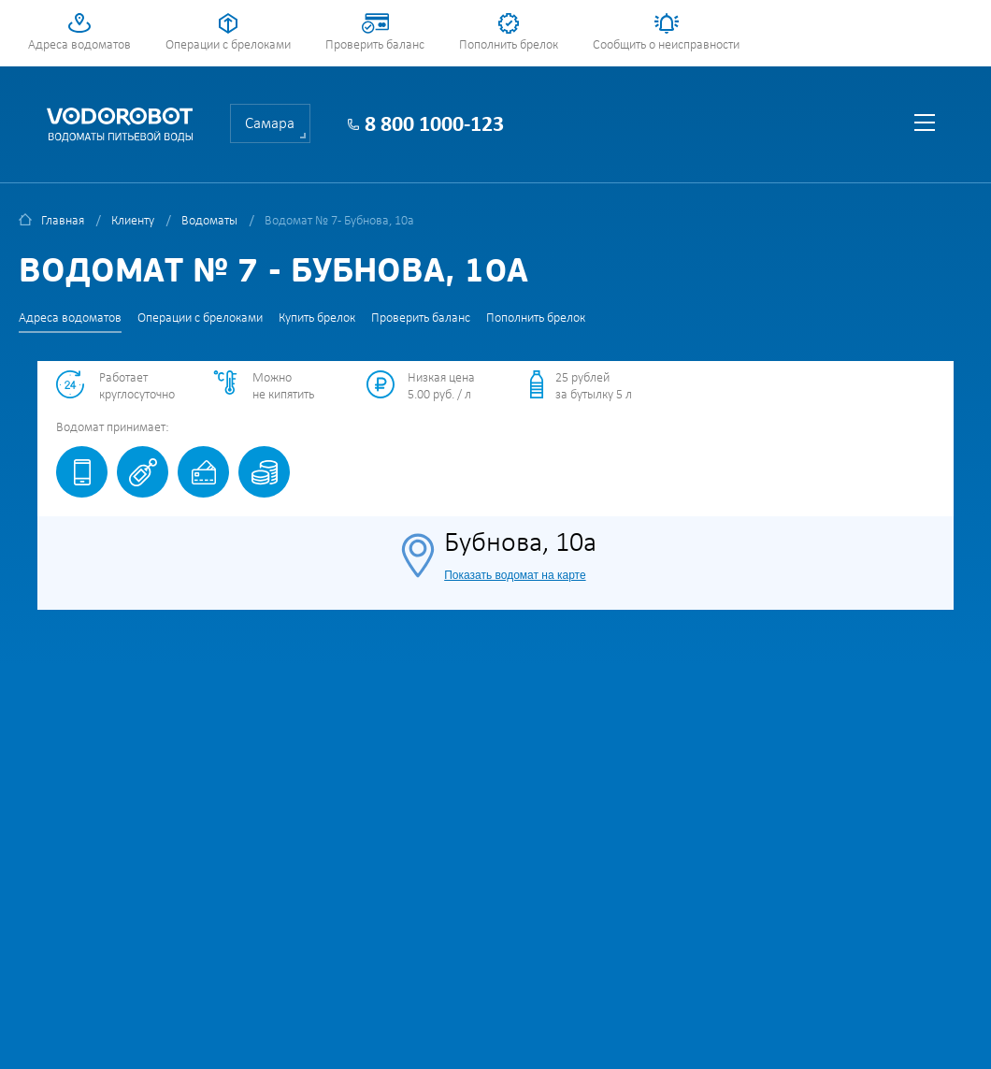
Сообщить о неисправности (666, 45)
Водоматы (209, 221)
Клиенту (132, 221)
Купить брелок (317, 318)
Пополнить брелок (508, 45)
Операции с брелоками (228, 45)
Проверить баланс (374, 45)
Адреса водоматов (79, 45)
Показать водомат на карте (514, 575)
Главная (62, 221)
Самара (269, 124)
